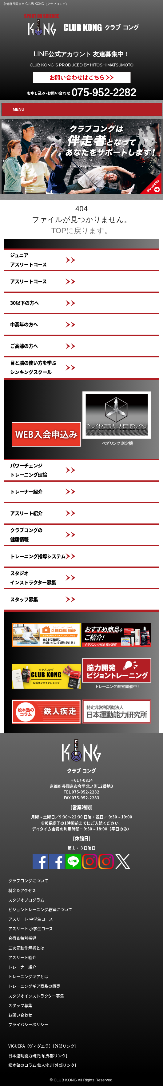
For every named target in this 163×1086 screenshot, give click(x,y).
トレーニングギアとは (28, 976)
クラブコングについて (28, 880)
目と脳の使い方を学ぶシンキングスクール (33, 367)
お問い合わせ (20, 1015)
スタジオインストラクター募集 (33, 578)
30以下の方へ (24, 302)
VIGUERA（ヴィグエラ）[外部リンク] (42, 1046)
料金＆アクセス (22, 890)
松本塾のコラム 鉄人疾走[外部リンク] (42, 1065)
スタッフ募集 (24, 599)
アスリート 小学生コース (30, 928)
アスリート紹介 (26, 513)
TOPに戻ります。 (81, 230)
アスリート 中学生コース (30, 919)
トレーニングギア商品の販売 (34, 986)
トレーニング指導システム (38, 556)
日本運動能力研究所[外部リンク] (37, 1055)
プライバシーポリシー (28, 1024)
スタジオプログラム (26, 900)
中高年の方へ (24, 324)
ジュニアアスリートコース (28, 260)
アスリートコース (28, 281)
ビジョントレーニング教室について (40, 909)
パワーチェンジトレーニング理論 (28, 470)
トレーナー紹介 (26, 491)
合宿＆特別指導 (22, 938)
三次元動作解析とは (26, 948)
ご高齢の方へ (24, 345)
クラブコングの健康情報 (26, 535)
